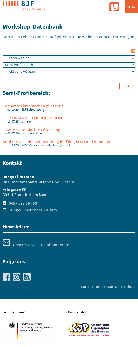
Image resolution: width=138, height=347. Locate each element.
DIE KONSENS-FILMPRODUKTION (32, 117)
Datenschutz (125, 286)
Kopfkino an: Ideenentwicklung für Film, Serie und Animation (58, 141)
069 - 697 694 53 (23, 203)
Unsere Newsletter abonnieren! (36, 244)
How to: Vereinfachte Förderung (31, 129)
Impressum (105, 286)
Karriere (87, 286)
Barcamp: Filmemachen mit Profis (33, 106)
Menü (131, 7)
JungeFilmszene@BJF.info (33, 210)
